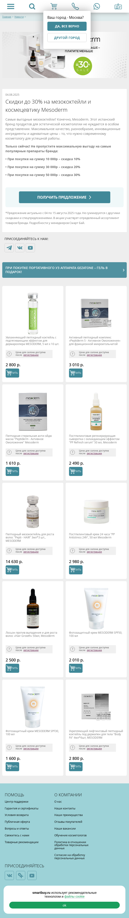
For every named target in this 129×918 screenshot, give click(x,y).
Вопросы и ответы (17, 828)
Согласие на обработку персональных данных (69, 856)
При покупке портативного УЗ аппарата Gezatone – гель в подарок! (56, 270)
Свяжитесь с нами (17, 835)
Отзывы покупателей (68, 821)
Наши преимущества (68, 815)
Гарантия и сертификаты (21, 808)
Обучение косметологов (70, 835)
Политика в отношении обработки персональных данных (71, 845)
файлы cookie (74, 896)
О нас (58, 801)
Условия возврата (17, 815)
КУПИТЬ (13, 372)
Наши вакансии (65, 828)
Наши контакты (64, 808)
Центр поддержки (16, 801)
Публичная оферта (17, 821)
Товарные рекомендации (22, 842)
